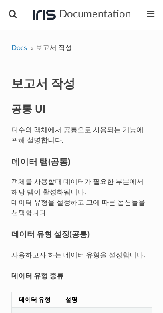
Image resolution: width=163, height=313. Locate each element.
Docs (19, 47)
